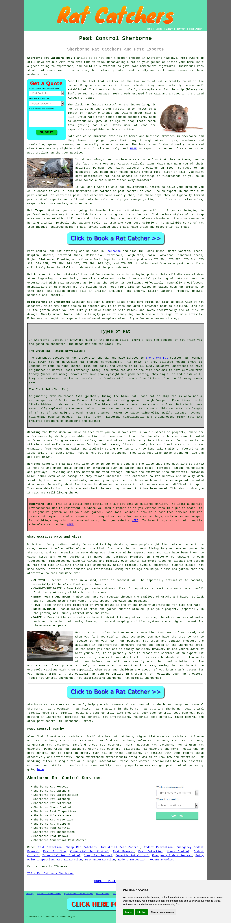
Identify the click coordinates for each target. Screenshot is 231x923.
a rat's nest (105, 180)
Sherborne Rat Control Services (64, 778)
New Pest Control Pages (49, 894)
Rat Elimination (69, 859)
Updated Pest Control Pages (78, 894)
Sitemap (29, 894)
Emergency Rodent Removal (172, 855)
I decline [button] (141, 912)
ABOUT (169, 29)
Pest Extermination (100, 859)
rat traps (126, 214)
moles (149, 301)
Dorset (87, 721)
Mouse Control (178, 851)
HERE (133, 148)
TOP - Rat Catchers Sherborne (50, 873)
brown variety (113, 108)
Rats (71, 136)
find (39, 736)
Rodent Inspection (132, 859)
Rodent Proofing (162, 859)
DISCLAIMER (195, 29)
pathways (40, 472)
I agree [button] (128, 912)
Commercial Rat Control (89, 851)
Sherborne (113, 251)
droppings (150, 167)
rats (70, 62)
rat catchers (93, 195)
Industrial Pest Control (120, 847)
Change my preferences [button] (162, 912)
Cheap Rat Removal (98, 855)
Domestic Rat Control (132, 855)
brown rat (103, 89)
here (40, 769)
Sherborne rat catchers (45, 704)
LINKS (159, 29)
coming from (139, 171)
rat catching (67, 251)
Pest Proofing (54, 851)
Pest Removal (123, 851)
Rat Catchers (102, 894)
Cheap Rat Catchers (81, 847)
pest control (47, 721)
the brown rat (157, 357)
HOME (149, 29)
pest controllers (190, 263)
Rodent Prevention (158, 847)
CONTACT (180, 29)
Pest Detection (50, 847)
